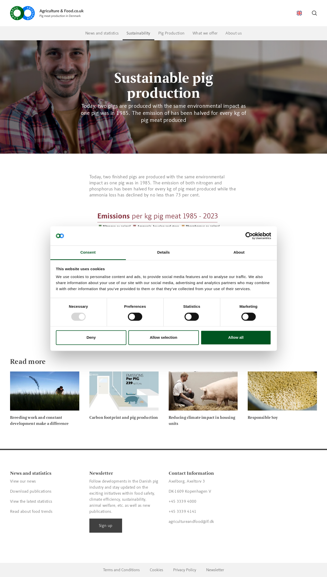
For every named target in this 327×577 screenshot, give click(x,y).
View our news (23, 481)
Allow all (236, 337)
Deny (91, 337)
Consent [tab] (88, 252)
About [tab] (239, 252)
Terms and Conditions (121, 569)
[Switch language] (299, 13)
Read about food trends (31, 511)
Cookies (156, 569)
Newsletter (215, 569)
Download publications (31, 491)
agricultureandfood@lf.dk (191, 521)
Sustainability (138, 33)
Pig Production (171, 33)
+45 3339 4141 (183, 511)
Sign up (106, 525)
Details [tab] (163, 252)
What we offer (205, 33)
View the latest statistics (31, 501)
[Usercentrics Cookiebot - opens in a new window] (249, 236)
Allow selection (163, 337)
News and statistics (102, 33)
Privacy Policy (184, 569)
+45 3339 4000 (183, 501)
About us (234, 33)
